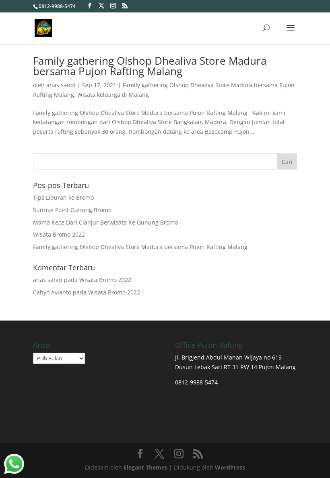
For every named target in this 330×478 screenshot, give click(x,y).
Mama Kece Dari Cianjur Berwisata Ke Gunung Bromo (105, 222)
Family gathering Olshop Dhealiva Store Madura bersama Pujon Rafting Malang (149, 65)
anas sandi (61, 85)
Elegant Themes (145, 467)
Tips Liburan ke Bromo (63, 197)
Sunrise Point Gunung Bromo (72, 210)
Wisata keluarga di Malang (113, 94)
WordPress (230, 467)
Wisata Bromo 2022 (59, 234)
